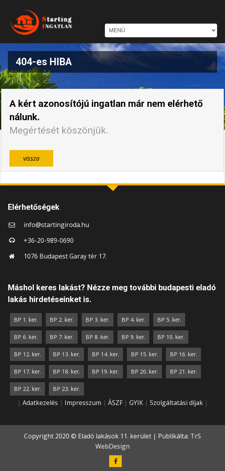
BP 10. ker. (170, 337)
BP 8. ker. (98, 337)
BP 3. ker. (98, 319)
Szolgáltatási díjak (176, 402)
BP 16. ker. (183, 354)
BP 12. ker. (27, 354)
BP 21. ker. (183, 371)
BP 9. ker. (133, 337)
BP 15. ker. (144, 354)
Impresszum (83, 402)
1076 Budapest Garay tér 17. (65, 256)
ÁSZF (115, 402)
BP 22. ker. (27, 388)
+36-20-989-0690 (49, 240)
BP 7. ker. (62, 337)
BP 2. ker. (62, 319)
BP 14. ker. (105, 354)
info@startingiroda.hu (56, 224)
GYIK (136, 402)
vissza (31, 158)
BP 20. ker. (144, 371)
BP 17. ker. (27, 371)
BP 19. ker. (105, 371)
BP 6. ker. (26, 337)
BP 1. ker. (26, 319)
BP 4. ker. (133, 319)
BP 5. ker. (169, 319)
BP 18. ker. (66, 371)
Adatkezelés (40, 402)
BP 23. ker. (66, 388)
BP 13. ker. (66, 354)
